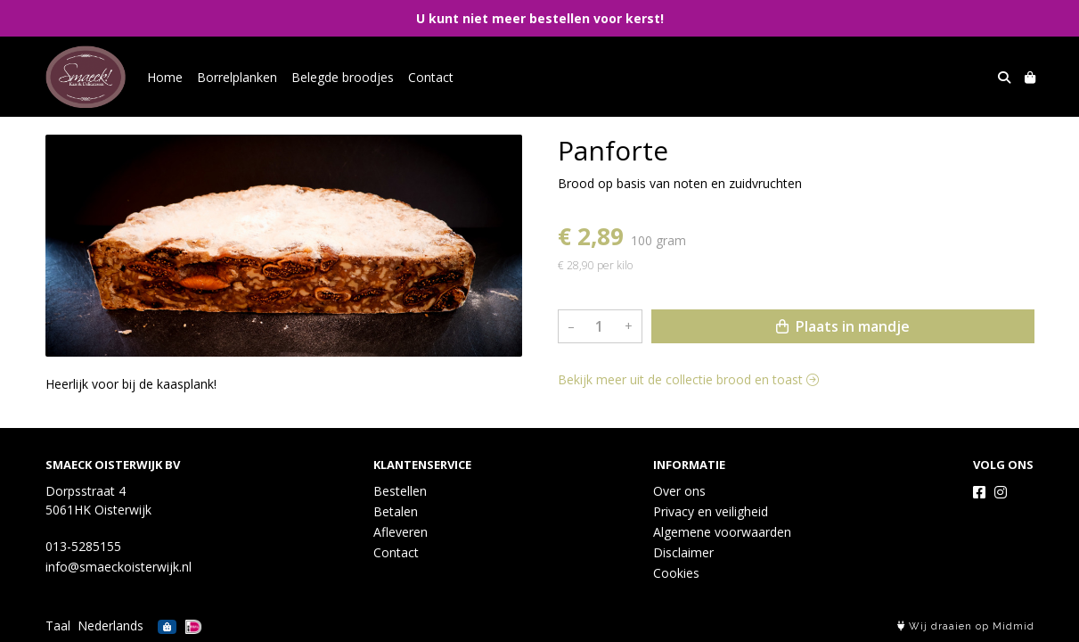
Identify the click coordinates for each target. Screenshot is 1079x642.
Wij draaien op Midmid (965, 626)
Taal (57, 625)
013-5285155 (83, 546)
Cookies (676, 572)
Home (165, 77)
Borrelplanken (237, 77)
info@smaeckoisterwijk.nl (118, 566)
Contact (431, 77)
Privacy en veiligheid (710, 511)
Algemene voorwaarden (722, 531)
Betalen (395, 511)
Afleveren (400, 531)
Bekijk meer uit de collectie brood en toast (688, 379)
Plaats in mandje (843, 326)
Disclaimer (683, 552)
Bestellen (400, 490)
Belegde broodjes (342, 77)
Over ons (679, 490)
